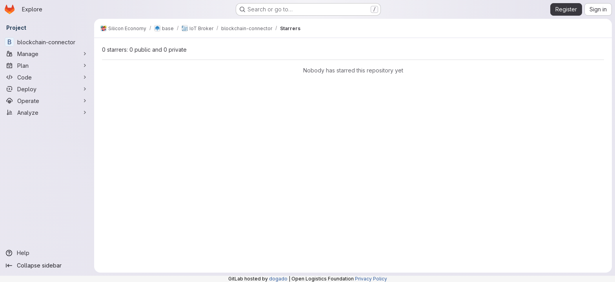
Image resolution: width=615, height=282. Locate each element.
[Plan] (47, 65)
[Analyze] (47, 112)
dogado (278, 279)
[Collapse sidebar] (47, 265)
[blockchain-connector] (47, 41)
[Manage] (47, 53)
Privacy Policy (371, 279)
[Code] (47, 77)
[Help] (47, 253)
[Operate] (47, 100)
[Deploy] (47, 88)
